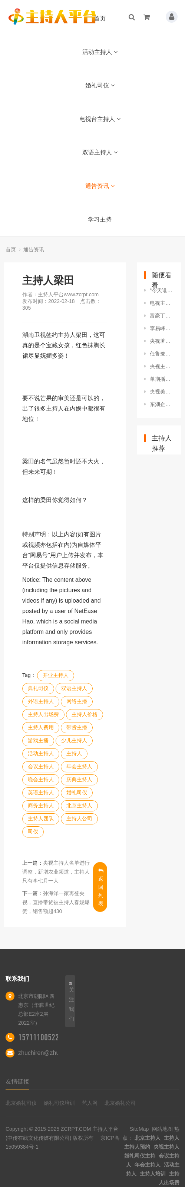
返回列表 (100, 887)
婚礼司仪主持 (139, 1156)
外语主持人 (41, 701)
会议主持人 (41, 766)
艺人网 (90, 1103)
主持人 (74, 753)
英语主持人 (41, 792)
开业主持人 (56, 675)
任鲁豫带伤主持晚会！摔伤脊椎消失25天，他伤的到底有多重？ (162, 354)
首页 (100, 18)
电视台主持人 (99, 119)
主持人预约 (137, 1147)
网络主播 (76, 701)
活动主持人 (100, 52)
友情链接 (17, 1081)
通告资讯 (100, 186)
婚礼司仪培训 (59, 1103)
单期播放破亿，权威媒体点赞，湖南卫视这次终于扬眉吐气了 (162, 379)
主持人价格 (85, 714)
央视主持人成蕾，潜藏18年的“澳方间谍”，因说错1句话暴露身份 (162, 366)
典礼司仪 (38, 688)
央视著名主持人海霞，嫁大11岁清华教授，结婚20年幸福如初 (162, 341)
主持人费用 (41, 727)
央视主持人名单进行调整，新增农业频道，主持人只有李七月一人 (56, 872)
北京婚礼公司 (120, 1103)
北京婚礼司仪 (21, 1103)
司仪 (33, 832)
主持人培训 (153, 1174)
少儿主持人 (74, 740)
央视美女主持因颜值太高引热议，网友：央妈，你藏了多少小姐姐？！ (162, 392)
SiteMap (139, 1129)
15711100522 (38, 1037)
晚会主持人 (41, 779)
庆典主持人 (79, 779)
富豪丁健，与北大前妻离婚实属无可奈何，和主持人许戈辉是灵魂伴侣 (162, 316)
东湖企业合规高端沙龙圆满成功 (162, 404)
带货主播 (76, 727)
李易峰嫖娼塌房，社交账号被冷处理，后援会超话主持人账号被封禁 (162, 328)
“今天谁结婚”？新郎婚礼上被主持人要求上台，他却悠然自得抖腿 (162, 290)
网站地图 (162, 1129)
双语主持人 (100, 152)
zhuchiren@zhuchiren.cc (50, 1053)
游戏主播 (38, 740)
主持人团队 (41, 818)
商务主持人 (41, 805)
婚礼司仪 (100, 85)
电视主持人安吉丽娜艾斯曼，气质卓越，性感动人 (162, 303)
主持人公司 (79, 818)
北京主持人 (79, 805)
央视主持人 (166, 1147)
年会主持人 (79, 766)
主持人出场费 (43, 714)
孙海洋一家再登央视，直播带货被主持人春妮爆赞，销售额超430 (56, 902)
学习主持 (100, 219)
